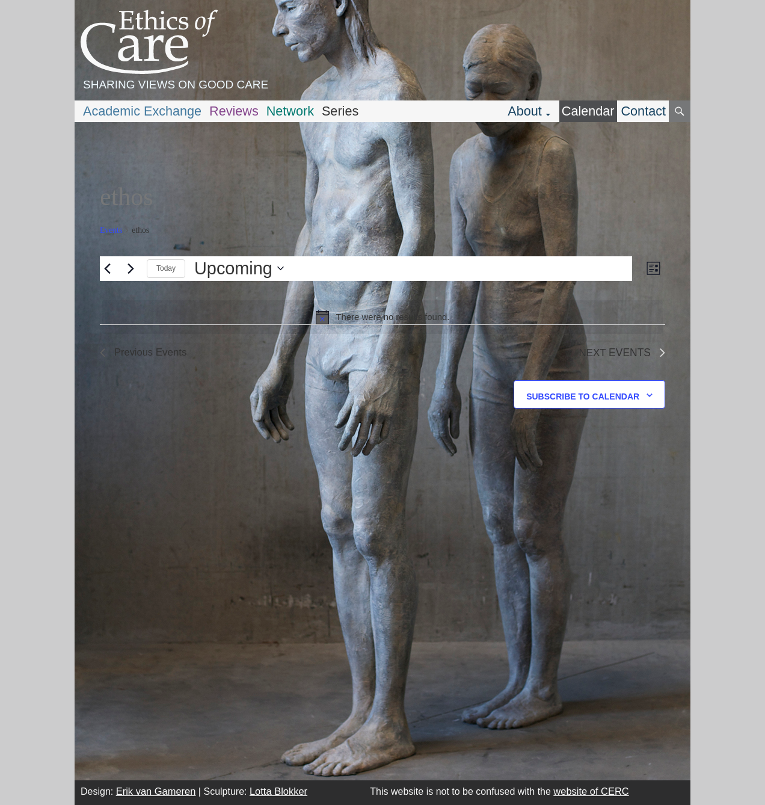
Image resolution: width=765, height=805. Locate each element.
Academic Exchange (142, 111)
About (525, 111)
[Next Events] (130, 268)
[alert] (382, 317)
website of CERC (590, 791)
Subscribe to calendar (582, 396)
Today (166, 268)
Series (340, 111)
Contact (643, 111)
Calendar (588, 111)
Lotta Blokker (278, 791)
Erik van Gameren (156, 791)
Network (290, 111)
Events (111, 230)
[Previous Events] (107, 268)
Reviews (234, 111)
